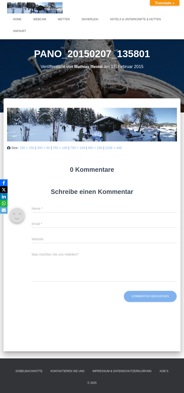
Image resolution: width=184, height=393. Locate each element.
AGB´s (163, 371)
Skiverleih (90, 19)
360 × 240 (95, 148)
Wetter (64, 19)
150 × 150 (27, 148)
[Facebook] (4, 182)
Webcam (39, 19)
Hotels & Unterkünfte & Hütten (135, 19)
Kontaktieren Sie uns (67, 371)
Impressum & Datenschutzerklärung (121, 371)
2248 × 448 (113, 148)
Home (17, 19)
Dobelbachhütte (29, 371)
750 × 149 (60, 148)
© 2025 (92, 383)
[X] (4, 189)
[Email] (4, 210)
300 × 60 (43, 148)
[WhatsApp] (4, 203)
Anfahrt (19, 31)
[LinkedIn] (4, 196)
